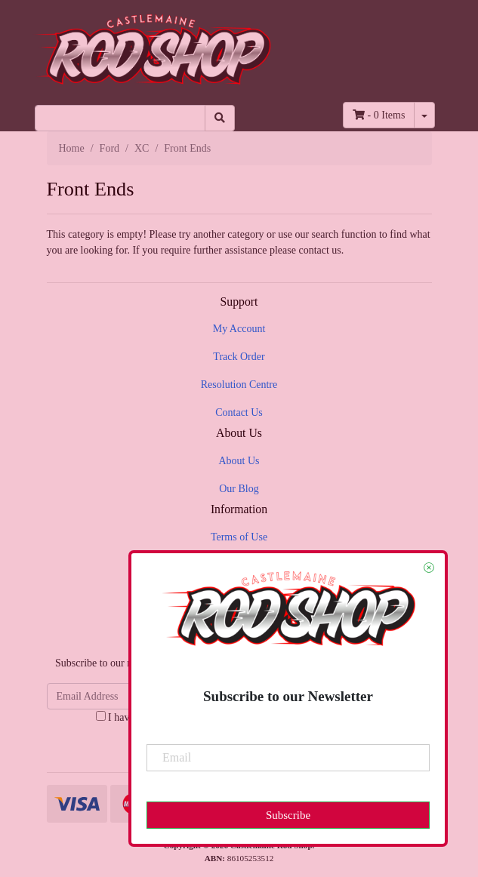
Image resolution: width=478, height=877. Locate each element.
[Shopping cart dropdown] (424, 115)
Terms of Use (239, 537)
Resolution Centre (239, 384)
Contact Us (239, 412)
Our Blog (239, 488)
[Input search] (120, 118)
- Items (379, 115)
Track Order (238, 356)
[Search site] (220, 118)
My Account (239, 328)
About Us (238, 460)
